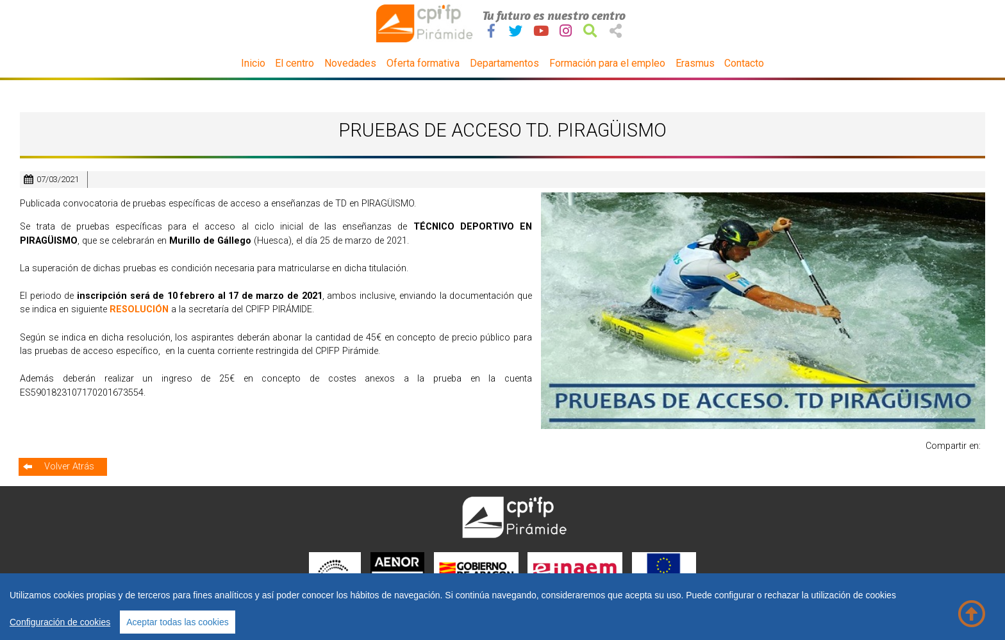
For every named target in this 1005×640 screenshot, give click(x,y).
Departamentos (504, 63)
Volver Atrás (69, 466)
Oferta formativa (423, 63)
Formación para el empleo (607, 63)
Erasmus (695, 63)
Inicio (253, 63)
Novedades (350, 63)
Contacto (744, 63)
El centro (294, 63)
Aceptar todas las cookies (177, 622)
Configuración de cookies (60, 622)
